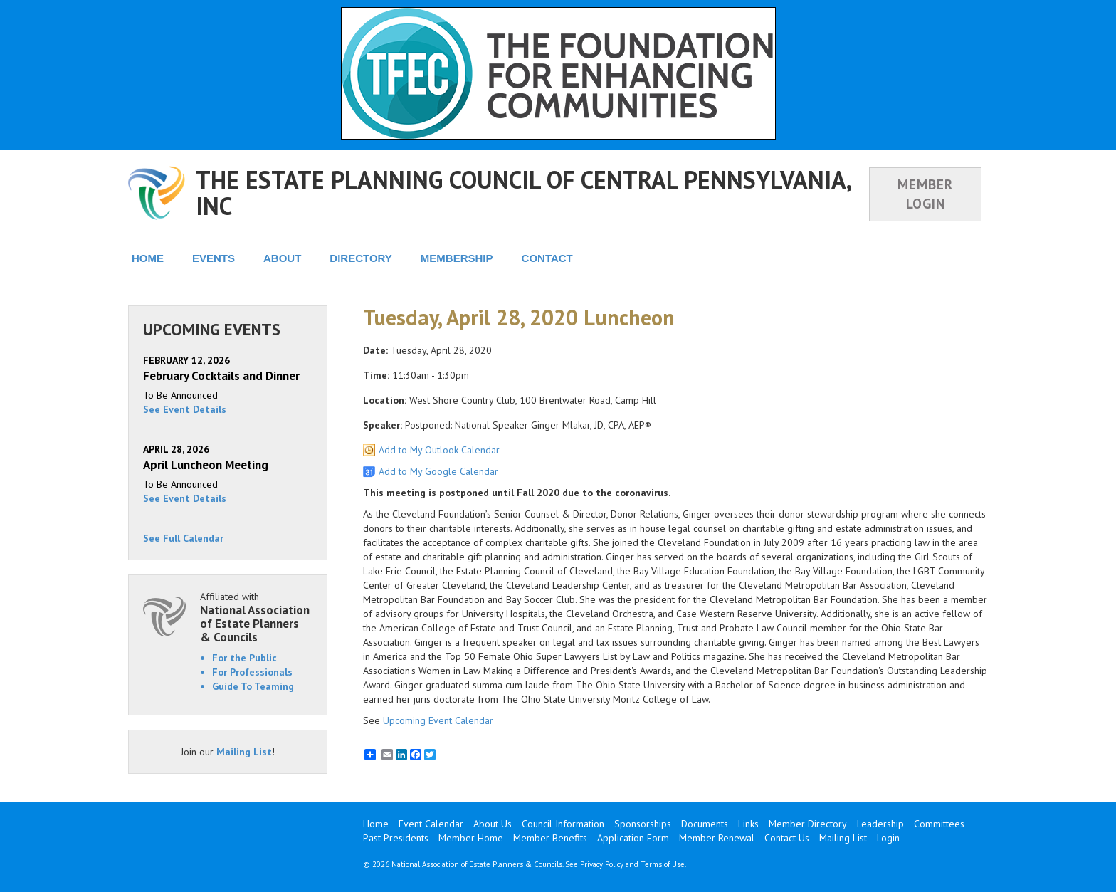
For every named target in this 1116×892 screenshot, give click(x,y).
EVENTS (213, 258)
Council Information (563, 823)
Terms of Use (663, 864)
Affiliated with (256, 617)
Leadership (880, 823)
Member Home (470, 837)
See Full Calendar (183, 538)
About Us (492, 823)
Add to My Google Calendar (438, 471)
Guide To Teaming (253, 686)
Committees (939, 823)
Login (888, 837)
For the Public (244, 657)
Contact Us (786, 837)
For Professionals (252, 672)
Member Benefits (550, 837)
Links (748, 823)
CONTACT (547, 258)
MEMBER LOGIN (925, 194)
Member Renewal (716, 837)
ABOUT (282, 258)
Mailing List (244, 751)
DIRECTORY (361, 258)
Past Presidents (395, 837)
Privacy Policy (601, 864)
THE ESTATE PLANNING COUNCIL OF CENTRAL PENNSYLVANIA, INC (523, 192)
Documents (704, 823)
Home (376, 823)
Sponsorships (642, 823)
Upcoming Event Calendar (438, 720)
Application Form (633, 837)
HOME (148, 258)
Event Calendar (431, 823)
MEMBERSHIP (457, 258)
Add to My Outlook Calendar (439, 450)
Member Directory (808, 823)
